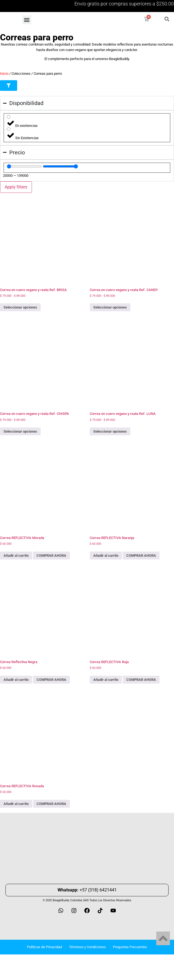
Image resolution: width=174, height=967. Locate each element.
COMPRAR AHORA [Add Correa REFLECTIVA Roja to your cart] (141, 680)
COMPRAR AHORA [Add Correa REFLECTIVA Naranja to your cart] (141, 555)
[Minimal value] (24, 166)
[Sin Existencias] (8, 129)
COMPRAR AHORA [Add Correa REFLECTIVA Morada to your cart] (51, 555)
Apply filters (16, 187)
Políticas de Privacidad (44, 947)
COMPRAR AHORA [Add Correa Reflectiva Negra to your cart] (51, 680)
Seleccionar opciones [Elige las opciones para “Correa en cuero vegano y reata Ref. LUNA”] (110, 431)
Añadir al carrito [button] (16, 555)
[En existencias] (8, 117)
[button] (26, 19)
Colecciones (21, 73)
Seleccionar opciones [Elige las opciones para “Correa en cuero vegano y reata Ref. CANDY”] (110, 307)
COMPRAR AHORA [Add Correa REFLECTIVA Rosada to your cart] (51, 804)
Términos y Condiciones (87, 947)
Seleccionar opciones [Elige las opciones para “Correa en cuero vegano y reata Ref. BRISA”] (20, 307)
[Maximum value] (60, 166)
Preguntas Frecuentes (130, 947)
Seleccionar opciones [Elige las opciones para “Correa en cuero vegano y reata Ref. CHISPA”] (20, 431)
